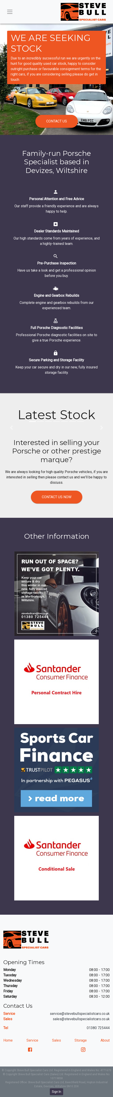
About (105, 1040)
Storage (81, 1040)
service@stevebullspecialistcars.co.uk (80, 1014)
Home (8, 1040)
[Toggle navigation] (10, 11)
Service (32, 1040)
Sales (56, 1040)
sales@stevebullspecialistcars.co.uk (81, 1019)
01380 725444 (98, 1028)
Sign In (56, 1091)
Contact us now (56, 497)
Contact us (56, 121)
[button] (32, 421)
